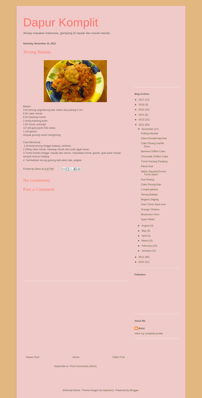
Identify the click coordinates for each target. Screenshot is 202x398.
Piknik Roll (147, 166)
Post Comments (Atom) (83, 366)
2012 (141, 124)
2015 (141, 109)
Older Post (119, 357)
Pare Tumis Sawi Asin (153, 204)
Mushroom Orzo (150, 214)
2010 (141, 261)
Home (76, 357)
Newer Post (32, 357)
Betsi (141, 328)
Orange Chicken (150, 209)
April (145, 235)
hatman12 (108, 390)
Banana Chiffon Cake (153, 151)
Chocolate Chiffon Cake (154, 156)
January (147, 250)
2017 (141, 99)
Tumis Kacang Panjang (154, 161)
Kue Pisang (147, 179)
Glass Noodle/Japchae (154, 138)
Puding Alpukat (149, 133)
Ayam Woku (148, 219)
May (144, 230)
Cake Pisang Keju (151, 184)
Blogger (134, 390)
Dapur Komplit (60, 22)
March (146, 240)
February (147, 245)
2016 (141, 104)
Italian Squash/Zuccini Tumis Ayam (153, 173)
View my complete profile (149, 333)
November (148, 129)
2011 (141, 256)
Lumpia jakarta (149, 189)
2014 (141, 114)
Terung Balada (149, 194)
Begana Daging (150, 199)
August (146, 225)
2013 (141, 119)
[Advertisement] (75, 316)
